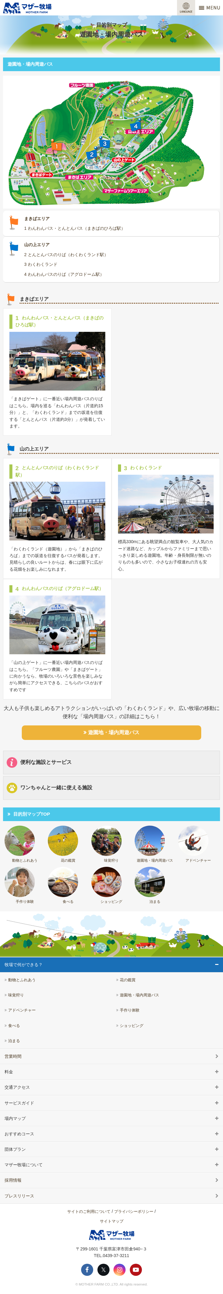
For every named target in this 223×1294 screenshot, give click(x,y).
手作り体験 (20, 885)
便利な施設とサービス (39, 762)
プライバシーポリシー (133, 1211)
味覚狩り (106, 844)
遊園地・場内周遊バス (113, 732)
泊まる (150, 885)
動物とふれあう (21, 844)
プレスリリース (19, 1195)
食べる (63, 885)
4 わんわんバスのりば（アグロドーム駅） (64, 274)
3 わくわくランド (40, 264)
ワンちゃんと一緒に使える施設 (49, 788)
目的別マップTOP (31, 814)
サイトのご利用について (88, 1211)
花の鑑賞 (63, 844)
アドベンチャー (194, 844)
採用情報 (13, 1180)
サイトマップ (111, 1221)
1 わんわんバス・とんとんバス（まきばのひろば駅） (74, 228)
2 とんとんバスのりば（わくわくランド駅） (66, 254)
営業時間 (13, 1056)
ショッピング (107, 885)
